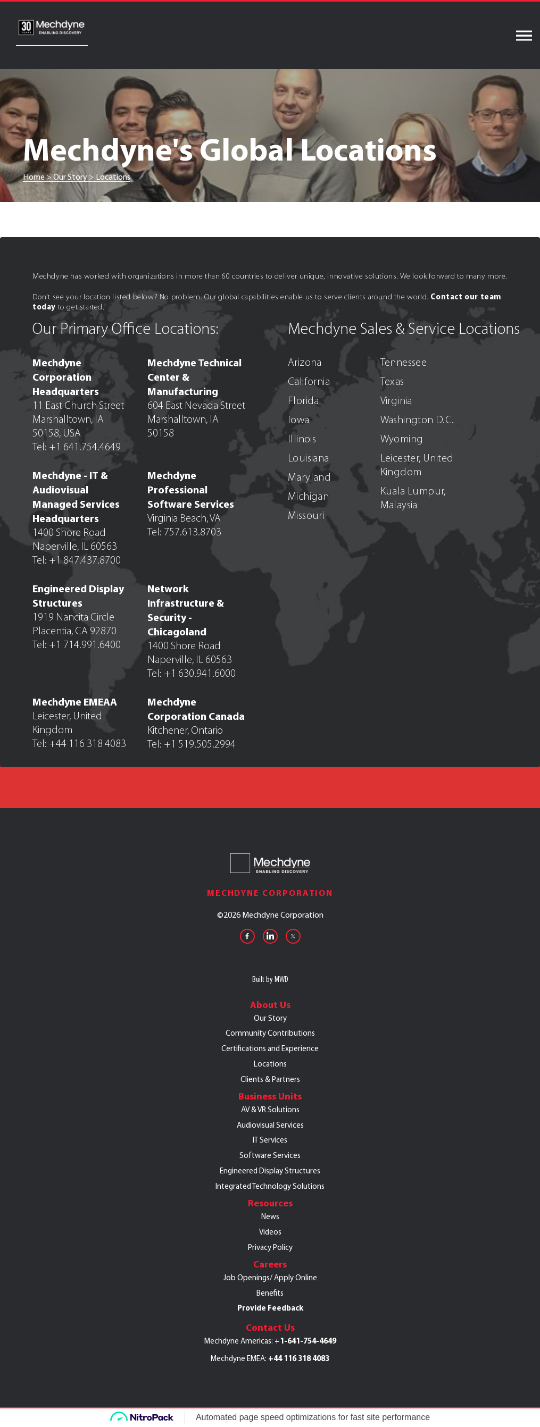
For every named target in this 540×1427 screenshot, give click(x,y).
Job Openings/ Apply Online (270, 1277)
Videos (270, 1232)
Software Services (270, 1155)
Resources (270, 1203)
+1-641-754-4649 (305, 1341)
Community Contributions (270, 1033)
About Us (270, 1005)
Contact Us (270, 1327)
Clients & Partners (270, 1079)
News (270, 1216)
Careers (270, 1264)
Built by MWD (270, 979)
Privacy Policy (270, 1247)
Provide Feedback (270, 1308)
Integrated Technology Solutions (270, 1186)
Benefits (270, 1293)
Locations (270, 1064)
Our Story (270, 1018)
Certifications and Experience (270, 1048)
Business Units (270, 1096)
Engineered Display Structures (270, 1171)
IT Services (270, 1140)
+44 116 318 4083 (298, 1358)
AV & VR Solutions (270, 1109)
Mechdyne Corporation (270, 893)
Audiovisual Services (270, 1125)
